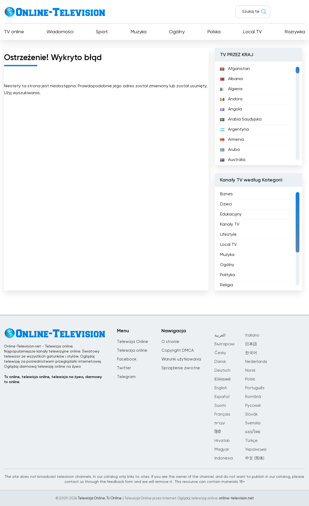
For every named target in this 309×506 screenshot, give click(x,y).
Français (222, 414)
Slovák (251, 414)
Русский (253, 406)
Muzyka (139, 32)
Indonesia (223, 458)
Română (253, 397)
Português (255, 388)
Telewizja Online (132, 342)
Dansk (220, 362)
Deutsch (222, 370)
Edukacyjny (231, 214)
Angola (231, 109)
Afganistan (235, 69)
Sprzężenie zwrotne (180, 368)
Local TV (252, 32)
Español (221, 397)
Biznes (226, 194)
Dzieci (226, 204)
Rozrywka (294, 32)
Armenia (232, 140)
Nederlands (256, 362)
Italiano (252, 335)
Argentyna (234, 129)
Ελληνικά (222, 379)
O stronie (170, 342)
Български (224, 344)
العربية (219, 335)
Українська (255, 449)
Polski (250, 379)
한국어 (251, 353)
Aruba (230, 150)
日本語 (251, 344)
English (220, 388)
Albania (231, 79)
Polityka (227, 275)
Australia (232, 160)
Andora (231, 99)
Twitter (124, 368)
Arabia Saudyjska (241, 119)
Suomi (220, 406)
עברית (219, 423)
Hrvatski (222, 441)
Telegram (126, 377)
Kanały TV (229, 224)
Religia (226, 285)
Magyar (221, 449)
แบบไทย (252, 432)
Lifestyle (228, 235)
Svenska (253, 423)
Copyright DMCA (177, 350)
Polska (214, 32)
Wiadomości (60, 32)
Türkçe (251, 441)
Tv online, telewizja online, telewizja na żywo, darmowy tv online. (53, 379)
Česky (220, 353)
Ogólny (177, 32)
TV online (14, 32)
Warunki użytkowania (181, 359)
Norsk (250, 370)
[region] (258, 113)
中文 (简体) (254, 458)
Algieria (231, 89)
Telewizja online (132, 350)
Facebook (126, 359)
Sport (102, 32)
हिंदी (217, 432)
